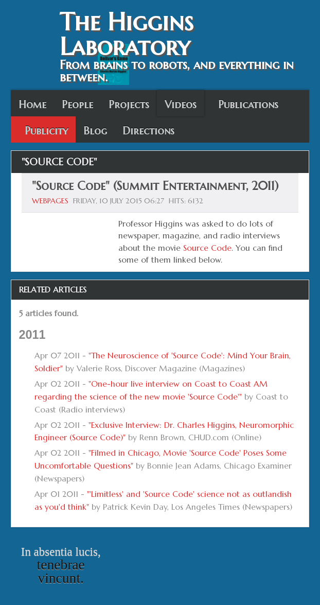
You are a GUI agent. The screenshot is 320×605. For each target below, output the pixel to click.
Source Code (207, 248)
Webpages (50, 200)
